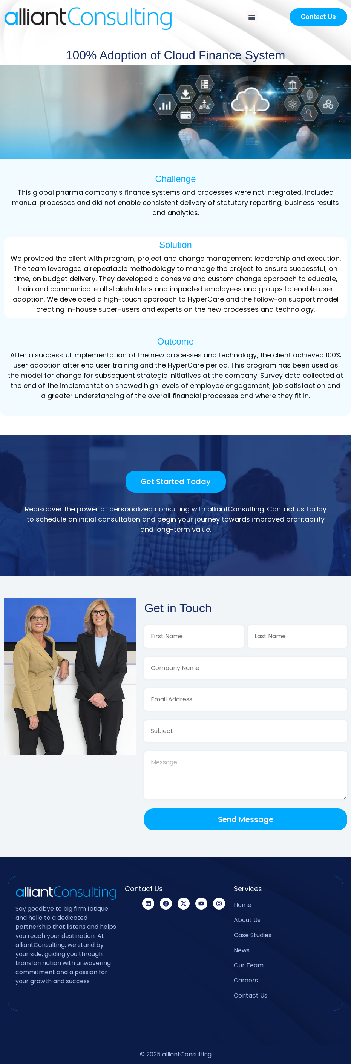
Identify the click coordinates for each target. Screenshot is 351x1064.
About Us (247, 920)
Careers (246, 980)
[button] (252, 17)
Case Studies (252, 935)
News (242, 950)
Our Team (249, 965)
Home (242, 905)
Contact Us (250, 995)
